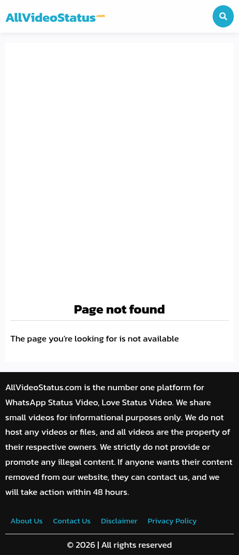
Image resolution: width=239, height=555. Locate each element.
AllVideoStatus (55, 17)
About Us (26, 520)
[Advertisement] (119, 173)
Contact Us (72, 520)
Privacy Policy (172, 520)
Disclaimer (119, 520)
